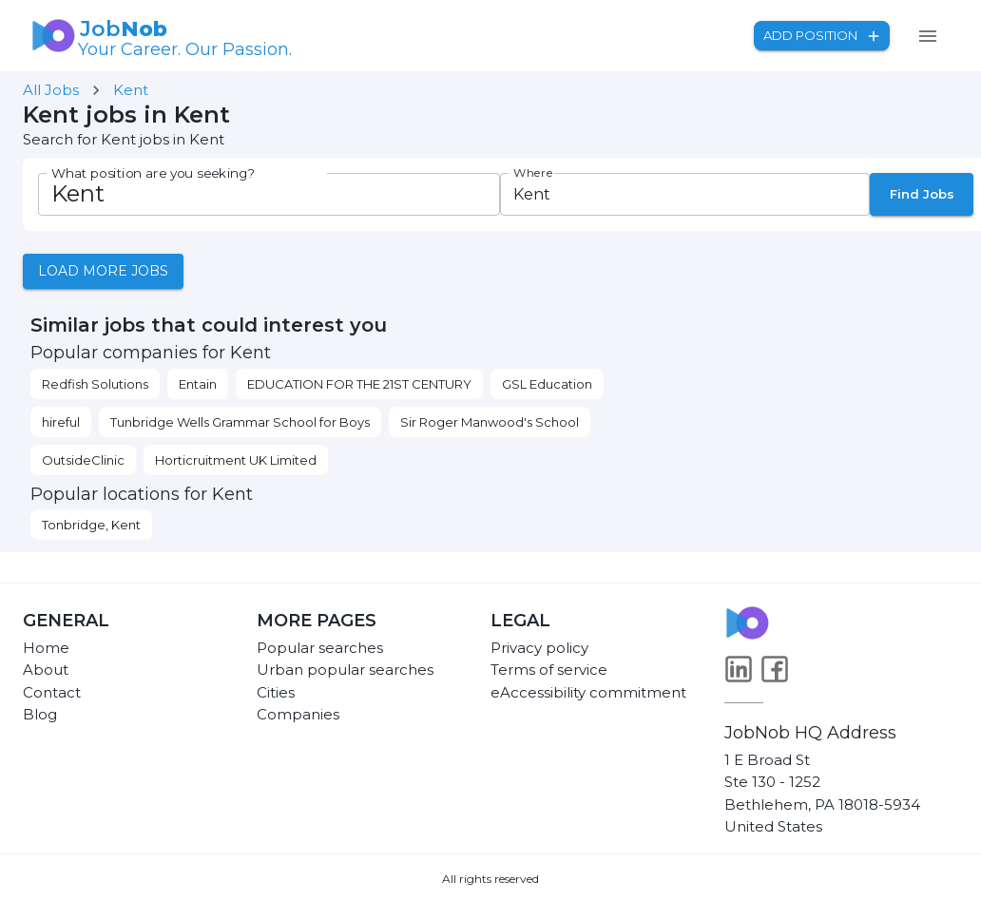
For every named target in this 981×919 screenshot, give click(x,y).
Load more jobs (103, 271)
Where (533, 173)
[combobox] (669, 195)
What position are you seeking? (153, 173)
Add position (822, 35)
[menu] (928, 36)
